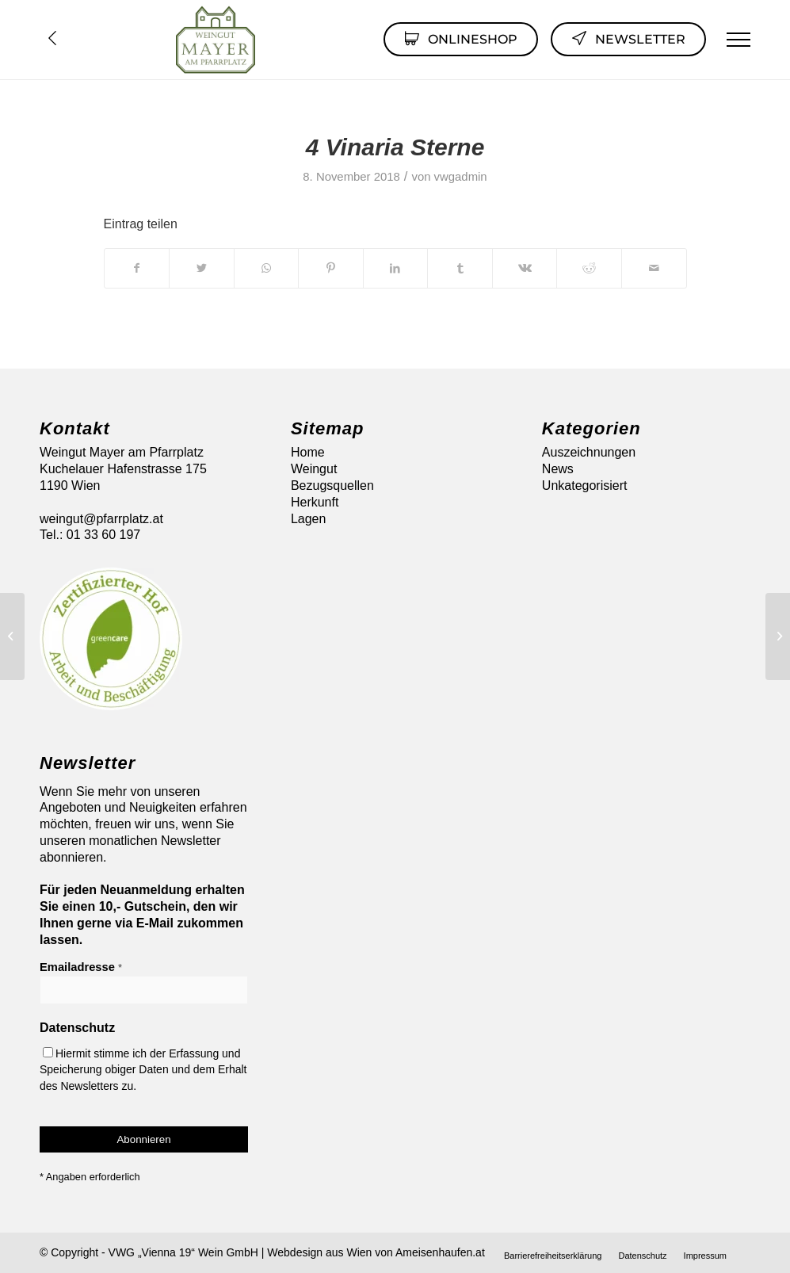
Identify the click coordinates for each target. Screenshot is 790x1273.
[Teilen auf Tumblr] (460, 268)
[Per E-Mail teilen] (654, 268)
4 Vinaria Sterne (395, 147)
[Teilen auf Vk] (525, 268)
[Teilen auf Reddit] (589, 268)
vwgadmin (460, 176)
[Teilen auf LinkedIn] (396, 268)
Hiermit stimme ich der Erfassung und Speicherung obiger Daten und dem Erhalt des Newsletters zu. (143, 1070)
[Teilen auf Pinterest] (331, 268)
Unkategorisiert (585, 485)
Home (308, 452)
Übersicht (52, 38)
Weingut (314, 469)
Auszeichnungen (588, 452)
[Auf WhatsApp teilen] (267, 268)
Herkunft (314, 502)
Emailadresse (81, 967)
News (558, 469)
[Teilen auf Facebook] (137, 268)
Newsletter (628, 38)
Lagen (308, 519)
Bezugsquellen (332, 485)
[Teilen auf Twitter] (202, 268)
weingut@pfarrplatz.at (101, 519)
